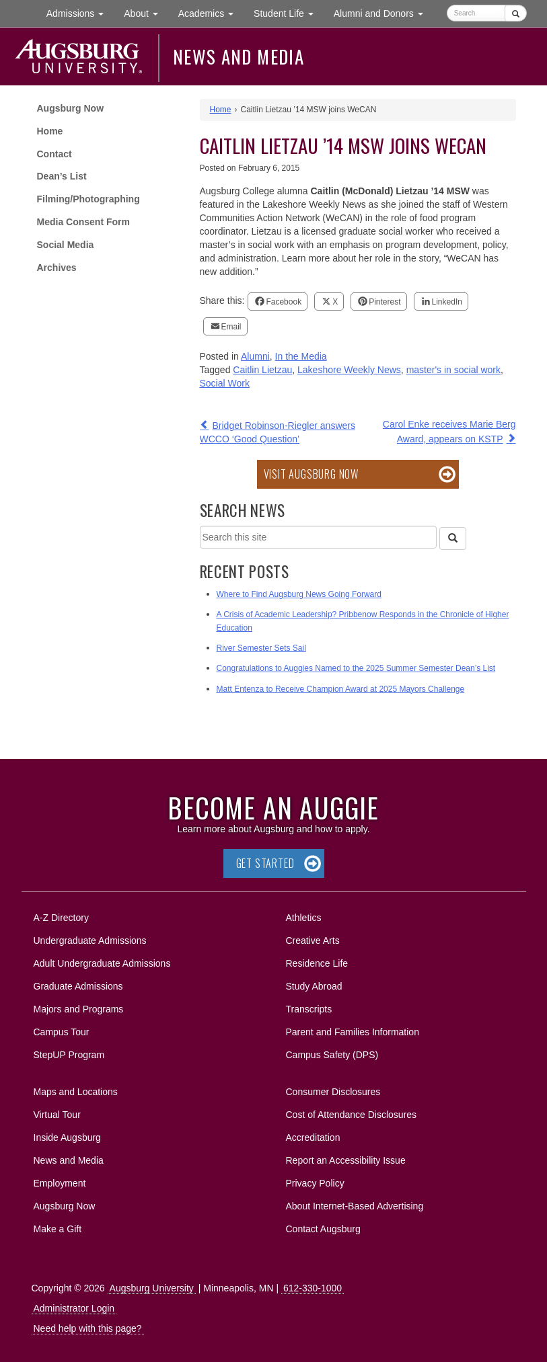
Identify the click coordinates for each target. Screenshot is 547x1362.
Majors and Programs (78, 1006)
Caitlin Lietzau (262, 369)
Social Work (225, 383)
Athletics (304, 917)
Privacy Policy (315, 1183)
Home (50, 131)
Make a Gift (58, 1229)
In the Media (301, 356)
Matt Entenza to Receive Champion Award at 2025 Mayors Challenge (341, 689)
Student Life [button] (289, 12)
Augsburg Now (70, 108)
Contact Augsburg (323, 1229)
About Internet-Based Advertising (355, 1206)
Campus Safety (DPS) (332, 1054)
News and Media (238, 56)
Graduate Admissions (78, 986)
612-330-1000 (312, 1288)
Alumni (255, 356)
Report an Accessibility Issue (346, 1160)
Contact (54, 154)
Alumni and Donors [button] (383, 12)
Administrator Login (74, 1308)
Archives (57, 267)
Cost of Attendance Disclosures (351, 1114)
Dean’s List (62, 176)
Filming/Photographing (88, 199)
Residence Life (317, 963)
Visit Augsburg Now (311, 474)
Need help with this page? (88, 1328)
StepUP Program (69, 1054)
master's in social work (453, 369)
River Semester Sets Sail (261, 648)
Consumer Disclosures (333, 1091)
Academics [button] (211, 12)
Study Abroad (314, 986)
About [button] (146, 16)
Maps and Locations (76, 1091)
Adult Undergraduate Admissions (102, 963)
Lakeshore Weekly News (349, 369)
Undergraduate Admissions (90, 940)
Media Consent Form (83, 221)
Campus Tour (61, 1032)
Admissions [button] (80, 12)
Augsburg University (152, 1288)
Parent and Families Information (352, 1032)
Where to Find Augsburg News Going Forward (299, 594)
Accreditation (313, 1137)
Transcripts (309, 1009)
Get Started (265, 863)
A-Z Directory (61, 917)
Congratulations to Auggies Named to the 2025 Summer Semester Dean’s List (356, 668)
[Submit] (516, 13)
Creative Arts (313, 940)
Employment (60, 1183)
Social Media (65, 244)
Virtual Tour (57, 1114)
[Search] (452, 538)
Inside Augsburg (67, 1137)
